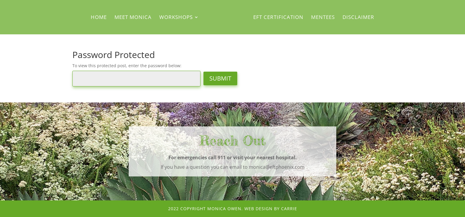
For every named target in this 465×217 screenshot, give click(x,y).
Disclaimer (358, 17)
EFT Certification (278, 17)
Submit (220, 78)
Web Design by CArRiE (270, 208)
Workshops (176, 17)
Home (99, 17)
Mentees (323, 17)
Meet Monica (133, 17)
